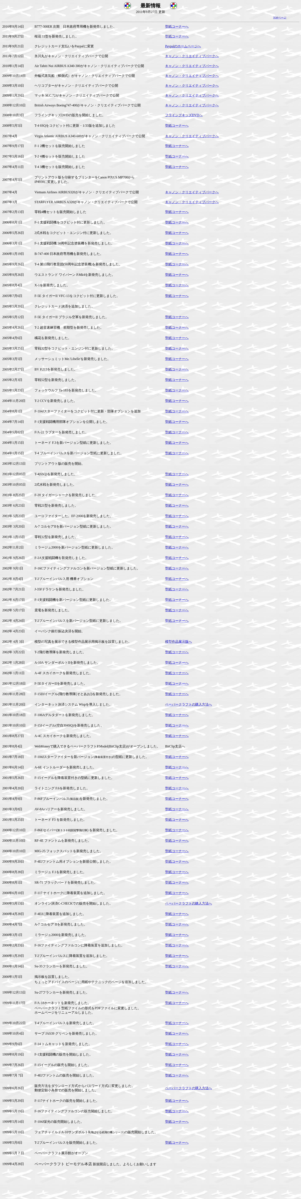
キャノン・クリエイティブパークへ (192, 56)
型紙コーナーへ (177, 26)
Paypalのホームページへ (183, 46)
